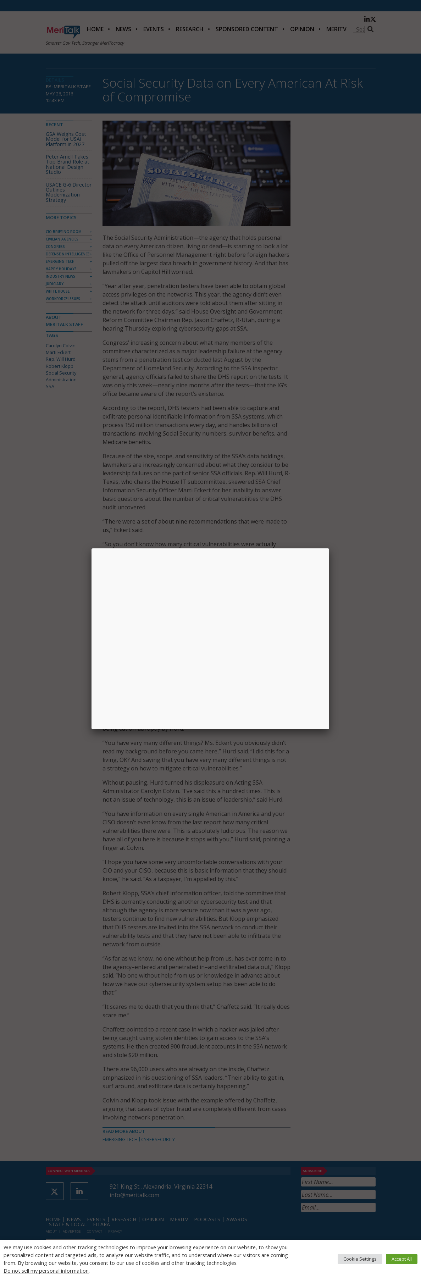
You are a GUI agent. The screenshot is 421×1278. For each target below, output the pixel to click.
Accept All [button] (402, 1259)
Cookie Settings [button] (360, 1259)
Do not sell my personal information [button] (46, 1270)
